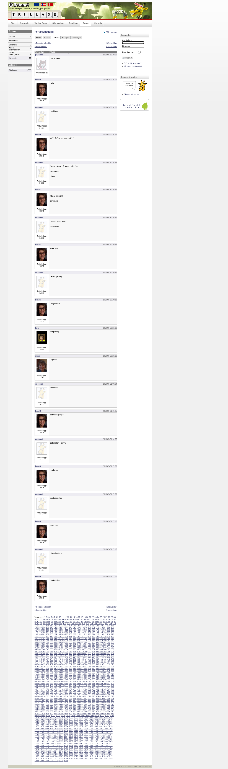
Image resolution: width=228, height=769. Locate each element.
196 (105, 632)
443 (85, 658)
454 (47, 660)
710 (62, 686)
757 (82, 690)
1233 (91, 745)
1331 (100, 758)
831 (43, 698)
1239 (42, 748)
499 (59, 664)
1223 (42, 745)
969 (89, 711)
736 (82, 688)
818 (74, 696)
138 (43, 628)
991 (93, 713)
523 (70, 666)
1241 (51, 748)
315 (78, 645)
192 (89, 632)
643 (47, 679)
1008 (87, 715)
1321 (51, 758)
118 (47, 626)
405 (101, 653)
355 (70, 649)
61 (36, 621)
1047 (42, 722)
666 (55, 681)
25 (101, 617)
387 (112, 651)
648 (66, 679)
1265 (91, 750)
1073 (91, 724)
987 (78, 713)
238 (105, 636)
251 (74, 638)
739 (93, 688)
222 (43, 636)
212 (85, 634)
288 (55, 643)
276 (89, 641)
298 (93, 643)
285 (43, 643)
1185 (91, 739)
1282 (96, 752)
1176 (46, 739)
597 (112, 673)
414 (55, 656)
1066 (56, 724)
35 (46, 619)
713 (74, 686)
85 (101, 621)
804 (101, 694)
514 (36, 666)
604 (59, 675)
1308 (66, 756)
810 (43, 696)
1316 (105, 756)
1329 (91, 758)
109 (95, 624)
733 (70, 688)
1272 (46, 752)
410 (40, 656)
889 (105, 703)
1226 (56, 745)
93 (41, 624)
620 (40, 677)
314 (74, 645)
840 (78, 698)
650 (74, 679)
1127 (42, 733)
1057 (91, 722)
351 (55, 649)
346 (36, 649)
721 (105, 686)
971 (97, 711)
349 (47, 649)
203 (51, 634)
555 (112, 668)
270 (66, 641)
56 (104, 619)
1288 (46, 754)
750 (55, 690)
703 (36, 686)
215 (97, 634)
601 (47, 675)
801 (89, 694)
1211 (61, 743)
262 (36, 641)
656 (97, 679)
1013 (112, 715)
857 (62, 700)
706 (47, 686)
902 (74, 705)
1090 (96, 726)
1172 (105, 737)
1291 (61, 754)
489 (101, 662)
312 (66, 645)
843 (89, 698)
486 (89, 662)
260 (108, 638)
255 (89, 638)
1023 (81, 718)
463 (82, 660)
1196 (66, 741)
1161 (51, 737)
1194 (56, 741)
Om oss (137, 766)
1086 (76, 726)
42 (65, 619)
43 (68, 619)
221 (40, 636)
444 (89, 658)
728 (51, 688)
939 (55, 709)
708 (55, 686)
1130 (56, 733)
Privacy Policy (120, 766)
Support (47, 38)
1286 (37, 754)
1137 (91, 733)
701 (108, 683)
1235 (100, 745)
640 (36, 679)
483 (78, 662)
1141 (110, 733)
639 (112, 677)
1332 (105, 758)
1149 (71, 735)
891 (112, 703)
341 (97, 647)
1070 (76, 724)
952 (105, 709)
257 (97, 638)
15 (73, 617)
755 (74, 690)
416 (62, 656)
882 (78, 703)
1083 (61, 726)
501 (66, 664)
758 (85, 690)
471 (112, 660)
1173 (110, 737)
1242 (56, 748)
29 (112, 617)
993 (101, 713)
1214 (76, 743)
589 (82, 673)
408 (112, 653)
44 (71, 619)
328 (47, 647)
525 (78, 666)
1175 (42, 739)
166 (70, 630)
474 (43, 662)
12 (65, 617)
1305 (51, 756)
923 (74, 707)
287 (51, 643)
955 (36, 711)
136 (36, 628)
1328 (86, 758)
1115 (61, 730)
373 (59, 651)
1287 (42, 754)
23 (95, 617)
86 (104, 621)
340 (93, 647)
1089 (91, 726)
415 (59, 656)
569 (85, 671)
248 (62, 638)
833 (51, 698)
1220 (105, 743)
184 (59, 632)
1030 (37, 720)
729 (55, 688)
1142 (37, 735)
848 (108, 698)
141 (55, 628)
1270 (37, 752)
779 (85, 692)
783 (101, 692)
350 (51, 649)
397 (70, 653)
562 (59, 671)
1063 (42, 724)
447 (101, 658)
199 (36, 634)
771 (55, 692)
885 (89, 703)
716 (85, 686)
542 (62, 668)
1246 (76, 748)
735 (78, 688)
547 (82, 668)
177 (112, 630)
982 (59, 713)
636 (101, 677)
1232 (86, 745)
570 (89, 671)
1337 (51, 760)
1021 (71, 718)
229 (70, 636)
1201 (91, 741)
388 (36, 653)
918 (55, 707)
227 (62, 636)
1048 (46, 722)
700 (105, 683)
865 (93, 700)
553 (105, 668)
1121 (91, 730)
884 (85, 703)
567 (78, 671)
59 (112, 619)
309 (55, 645)
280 (105, 641)
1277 (71, 752)
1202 (96, 741)
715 (82, 686)
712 (70, 686)
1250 (96, 748)
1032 (46, 720)
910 (105, 705)
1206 (37, 743)
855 (55, 700)
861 (78, 700)
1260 (66, 750)
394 (59, 653)
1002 (58, 715)
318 (89, 645)
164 (62, 630)
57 (106, 619)
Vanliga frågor (41, 23)
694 (82, 683)
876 (55, 703)
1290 (56, 754)
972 (101, 711)
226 (59, 636)
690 (66, 683)
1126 (37, 733)
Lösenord (126, 46)
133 (105, 626)
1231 (81, 745)
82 (93, 621)
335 (74, 647)
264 (43, 641)
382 (93, 651)
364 (105, 649)
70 (60, 621)
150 (89, 628)
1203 (100, 741)
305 (40, 645)
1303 (42, 756)
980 (51, 713)
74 (71, 621)
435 (55, 658)
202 (47, 634)
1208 (46, 743)
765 (112, 690)
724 (36, 688)
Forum (86, 23)
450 (112, 658)
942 (66, 709)
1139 (100, 733)
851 (40, 700)
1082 (56, 726)
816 (66, 696)
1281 (91, 752)
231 (78, 636)
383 (97, 651)
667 (59, 681)
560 (51, 671)
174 (101, 630)
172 (93, 630)
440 (74, 658)
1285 (110, 752)
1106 (96, 728)
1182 (76, 739)
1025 (91, 718)
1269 (110, 750)
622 (47, 677)
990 (89, 713)
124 (70, 626)
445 (93, 658)
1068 (66, 724)
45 (74, 619)
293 (74, 643)
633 (89, 677)
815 (62, 696)
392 (51, 653)
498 (55, 664)
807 (112, 694)
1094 (37, 728)
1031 (42, 720)
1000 (48, 715)
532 (105, 666)
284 (40, 643)
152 (97, 628)
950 (97, 709)
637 (105, 677)
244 (47, 638)
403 (93, 653)
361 (93, 649)
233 (85, 636)
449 (108, 658)
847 (105, 698)
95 (46, 624)
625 (59, 677)
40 (60, 619)
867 (101, 700)
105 (79, 624)
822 (89, 696)
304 (36, 645)
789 (43, 694)
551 (97, 668)
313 (70, 645)
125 (74, 626)
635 (97, 677)
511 (105, 664)
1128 (46, 733)
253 (82, 638)
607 (70, 675)
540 (55, 668)
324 (112, 645)
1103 (81, 728)
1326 (76, 758)
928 (93, 707)
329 (51, 647)
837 (66, 698)
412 (47, 656)
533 (108, 666)
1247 (81, 748)
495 (43, 664)
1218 (96, 743)
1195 (61, 741)
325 (36, 647)
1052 (66, 722)
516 (43, 666)
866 (97, 700)
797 (74, 694)
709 (59, 686)
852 (43, 700)
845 (97, 698)
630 (78, 677)
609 (78, 675)
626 (62, 677)
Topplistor (73, 23)
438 (66, 658)
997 (36, 715)
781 (93, 692)
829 (36, 698)
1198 (76, 741)
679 (105, 681)
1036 (66, 720)
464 (85, 660)
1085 (71, 726)
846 (101, 698)
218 (108, 634)
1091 (100, 726)
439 (70, 658)
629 (74, 677)
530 (97, 666)
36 (49, 619)
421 (82, 656)
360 (89, 649)
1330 (96, 758)
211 (82, 634)
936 (43, 709)
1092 (105, 726)
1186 (96, 739)
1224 (46, 745)
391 (47, 653)
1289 (51, 754)
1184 (86, 739)
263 (40, 641)
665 (51, 681)
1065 (51, 724)
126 (78, 626)
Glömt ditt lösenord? (132, 63)
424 (93, 656)
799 (82, 694)
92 (38, 624)
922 (70, 707)
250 (70, 638)
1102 (76, 728)
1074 (96, 724)
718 (93, 686)
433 (47, 658)
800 (85, 694)
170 (85, 630)
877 (59, 703)
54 (98, 619)
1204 (105, 741)
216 (101, 634)
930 (101, 707)
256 (93, 638)
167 (74, 630)
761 (97, 690)
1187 (100, 739)
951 (101, 709)
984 (66, 713)
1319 (42, 758)
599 (40, 675)
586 (70, 673)
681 (112, 681)
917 (51, 707)
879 (66, 703)
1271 (42, 752)
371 (51, 651)
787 (36, 694)
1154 (96, 735)
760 (93, 690)
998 (40, 715)
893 (40, 705)
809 (40, 696)
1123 (100, 730)
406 (105, 653)
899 (62, 705)
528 (89, 666)
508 (93, 664)
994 (105, 713)
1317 (110, 756)
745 (36, 690)
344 (108, 647)
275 (85, 641)
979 (47, 713)
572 (97, 671)
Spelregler (25, 23)
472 (36, 662)
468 (101, 660)
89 (112, 621)
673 (82, 681)
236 (97, 636)
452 (40, 660)
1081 (51, 726)
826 (105, 696)
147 (78, 628)
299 (97, 643)
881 (74, 703)
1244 (66, 748)
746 (40, 690)
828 (112, 696)
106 (83, 624)
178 (36, 632)
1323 (61, 758)
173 (97, 630)
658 (105, 679)
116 (40, 626)
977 (40, 713)
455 (51, 660)
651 (78, 679)
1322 (56, 758)
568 (82, 671)
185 (62, 632)
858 (66, 700)
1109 (110, 728)
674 (85, 681)
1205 (110, 741)
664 (47, 681)
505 (82, 664)
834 (55, 698)
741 (101, 688)
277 (93, 641)
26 (104, 617)
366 (112, 649)
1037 (71, 720)
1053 (71, 722)
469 (105, 660)
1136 (86, 733)
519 (55, 666)
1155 (100, 735)
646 (59, 679)
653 (85, 679)
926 (85, 707)
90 (115, 621)
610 (82, 675)
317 (85, 645)
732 (66, 688)
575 (108, 671)
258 (101, 638)
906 (89, 705)
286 (47, 643)
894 (43, 705)
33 (41, 619)
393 (55, 653)
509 (97, 664)
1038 (76, 720)
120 (55, 626)
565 (70, 671)
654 (89, 679)
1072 (86, 724)
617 (108, 675)
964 (70, 711)
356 (74, 649)
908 (97, 705)
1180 (66, 739)
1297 (91, 754)
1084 (66, 726)
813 (55, 696)
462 (78, 660)
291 (66, 643)
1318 (37, 758)
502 (70, 664)
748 (47, 690)
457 (59, 660)
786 (112, 692)
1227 (61, 745)
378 (78, 651)
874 (47, 703)
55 (101, 619)
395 (62, 653)
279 (101, 641)
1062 (37, 724)
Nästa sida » (112, 43)
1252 (105, 748)
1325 (71, 758)
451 (36, 660)
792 (55, 694)
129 (89, 626)
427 (105, 656)
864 (89, 700)
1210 (56, 743)
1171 (100, 737)
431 (40, 658)
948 (89, 709)
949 (93, 709)
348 (43, 649)
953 (108, 709)
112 (106, 624)
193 (93, 632)
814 (59, 696)
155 (108, 628)
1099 (61, 728)
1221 (110, 743)
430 (36, 658)
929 (97, 707)
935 (40, 709)
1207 (42, 743)
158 (40, 630)
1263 (81, 750)
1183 (81, 739)
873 (43, 703)
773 (62, 692)
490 (105, 662)
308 (51, 645)
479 (62, 662)
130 (93, 626)
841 (82, 698)
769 (47, 692)
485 (85, 662)
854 (51, 700)
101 (64, 624)
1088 (86, 726)
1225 (51, 745)
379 (82, 651)
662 (40, 681)
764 (108, 690)
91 (36, 624)
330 (55, 647)
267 (55, 641)
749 (51, 690)
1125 (110, 730)
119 (51, 626)
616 (105, 675)
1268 (105, 750)
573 (101, 671)
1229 (71, 745)
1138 (96, 733)
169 (82, 630)
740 (97, 688)
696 (89, 683)
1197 (71, 741)
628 (70, 677)
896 (51, 705)
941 (62, 709)
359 (85, 649)
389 (40, 653)
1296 (86, 754)
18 (82, 617)
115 (36, 626)
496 (47, 664)
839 (74, 698)
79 (85, 621)
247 (59, 638)
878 (62, 703)
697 (93, 683)
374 (62, 651)
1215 (81, 743)
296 (85, 643)
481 (70, 662)
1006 (78, 715)
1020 (66, 718)
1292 (66, 754)
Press (130, 766)
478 (59, 662)
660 (112, 679)
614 (97, 675)
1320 (46, 758)
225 (55, 636)
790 (47, 694)
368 (40, 651)
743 (108, 688)
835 (59, 698)
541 (59, 668)
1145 (51, 735)
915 (43, 707)
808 (36, 696)
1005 (73, 715)
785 (108, 692)
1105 (91, 728)
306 (43, 645)
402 (89, 653)
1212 (66, 743)
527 (85, 666)
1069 (71, 724)
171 (89, 630)
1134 (76, 733)
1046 (37, 722)
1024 (86, 718)
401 (85, 653)
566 (74, 671)
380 (85, 651)
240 (112, 636)
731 (62, 688)
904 (82, 705)
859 (70, 700)
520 (59, 666)
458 (62, 660)
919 (59, 707)
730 (59, 688)
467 (97, 660)
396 (66, 653)
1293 (71, 754)
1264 (86, 750)
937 (47, 709)
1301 (110, 754)
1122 (96, 730)
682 (36, 683)
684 (43, 683)
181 (47, 632)
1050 (56, 722)
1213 (71, 743)
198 (112, 632)
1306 (56, 756)
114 (114, 624)
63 (41, 621)
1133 (71, 733)
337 (82, 647)
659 (108, 679)
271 (70, 641)
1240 (46, 748)
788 (40, 694)
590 (85, 673)
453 (43, 660)
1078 (37, 726)
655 (93, 679)
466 (93, 660)
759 (89, 690)
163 (59, 630)
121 (59, 626)
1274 (56, 752)
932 (108, 707)
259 (105, 638)
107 (87, 624)
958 (47, 711)
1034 (56, 720)
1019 (61, 718)
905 (85, 705)
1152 (86, 735)
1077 (110, 724)
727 (47, 688)
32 (38, 619)
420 (78, 656)
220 (36, 636)
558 (43, 671)
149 (85, 628)
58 (109, 619)
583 (59, 673)
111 (102, 624)
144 (66, 628)
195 (101, 632)
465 (89, 660)
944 (74, 709)
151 (93, 628)
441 (78, 658)
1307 (61, 756)
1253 (110, 748)
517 (47, 666)
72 (65, 621)
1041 (91, 720)
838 (70, 698)
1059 (100, 722)
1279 (81, 752)
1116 (66, 730)
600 (43, 675)
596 (108, 673)
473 (40, 662)
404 (97, 653)
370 (47, 651)
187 (70, 632)
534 (112, 666)
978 (43, 713)
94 (44, 624)
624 (55, 677)
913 (36, 707)
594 (101, 673)
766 (36, 692)
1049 (51, 722)
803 (97, 694)
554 (108, 668)
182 (51, 632)
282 (112, 641)
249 (66, 638)
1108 (105, 728)
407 (108, 653)
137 (40, 628)
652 (82, 679)
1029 (110, 718)
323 (108, 645)
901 (70, 705)
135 (112, 626)
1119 (81, 730)
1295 (81, 754)
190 (82, 632)
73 (68, 621)
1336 (46, 760)
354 (66, 649)
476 (51, 662)
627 (66, 677)
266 (51, 641)
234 (89, 636)
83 (96, 621)
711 (66, 686)
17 (79, 617)
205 (59, 634)
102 (68, 624)
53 (96, 619)
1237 (110, 745)
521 (62, 666)
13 (68, 617)
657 (101, 679)
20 (87, 617)
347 (40, 649)
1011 (102, 715)
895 (47, 705)
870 (112, 700)
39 (57, 619)
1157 (110, 735)
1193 (51, 741)
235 (93, 636)
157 (36, 630)
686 (51, 683)
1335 (42, 760)
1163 (61, 737)
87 (106, 621)
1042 (96, 720)
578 (40, 673)
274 (82, 641)
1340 (66, 760)
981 (55, 713)
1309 (71, 756)
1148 (66, 735)
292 (70, 643)
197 (108, 632)
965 (74, 711)
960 (55, 711)
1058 (96, 722)
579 (43, 673)
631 (82, 677)
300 (101, 643)
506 (85, 664)
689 (62, 683)
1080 (46, 726)
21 (90, 617)
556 (36, 671)
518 (51, 666)
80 (87, 621)
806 (108, 694)
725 (40, 688)
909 (101, 705)
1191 (42, 741)
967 (82, 711)
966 (78, 711)
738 (89, 688)
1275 (61, 752)
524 (74, 666)
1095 (42, 728)
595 (105, 673)
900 (66, 705)
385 (105, 651)
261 (112, 638)
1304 (46, 756)
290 (62, 643)
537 (43, 668)
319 (93, 645)
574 (105, 671)
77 (79, 621)
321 (101, 645)
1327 (81, 758)
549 (89, 668)
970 (93, 711)
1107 (100, 728)
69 (57, 621)
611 (85, 675)
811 (47, 696)
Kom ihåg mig (128, 52)
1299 (100, 754)
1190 (37, 741)
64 (44, 621)
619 (36, 677)
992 (97, 713)
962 (62, 711)
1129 (51, 733)
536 (40, 668)
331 (59, 647)
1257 (51, 750)
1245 (71, 748)
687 (55, 683)
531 (101, 666)
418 (70, 656)
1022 (76, 718)
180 (43, 632)
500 (62, 664)
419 (74, 656)
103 (72, 624)
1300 (105, 754)
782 (97, 692)
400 (82, 653)
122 (62, 626)
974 (108, 711)
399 (78, 653)
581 (51, 673)
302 (108, 643)
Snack (38, 38)
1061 (110, 722)
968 (85, 711)
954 (112, 709)
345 (112, 647)
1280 (86, 752)
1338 (56, 760)
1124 (105, 730)
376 (70, 651)
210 (78, 634)
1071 (81, 724)
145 (70, 628)
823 (93, 696)
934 (36, 709)
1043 (100, 720)
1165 (71, 737)
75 (74, 621)
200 (40, 634)
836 (62, 698)
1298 (96, 754)
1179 (61, 739)
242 (40, 638)
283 (36, 643)
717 (89, 686)
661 (36, 681)
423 (89, 656)
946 (82, 709)
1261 (71, 750)
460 (70, 660)
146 (74, 628)
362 (97, 649)
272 (74, 641)
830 (40, 698)
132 (101, 626)
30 (114, 617)
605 (62, 675)
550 (93, 668)
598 (36, 675)
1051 (61, 722)
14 (71, 617)
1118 (76, 730)
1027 (100, 718)
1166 (76, 737)
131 (97, 626)
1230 (76, 745)
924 (78, 707)
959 (51, 711)
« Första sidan (41, 46)
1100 (66, 728)
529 (93, 666)
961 (59, 711)
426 (101, 656)
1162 (56, 737)
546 (78, 668)
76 (77, 621)
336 (78, 647)
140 (51, 628)
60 (115, 619)
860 (74, 700)
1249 (91, 748)
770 (51, 692)
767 (40, 692)
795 (66, 694)
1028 (105, 718)
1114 (56, 730)
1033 (51, 720)
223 (47, 636)
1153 (91, 735)
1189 (110, 739)
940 (59, 709)
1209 (51, 743)
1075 (100, 724)
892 (36, 705)
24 (98, 617)
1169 (91, 737)
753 (66, 690)
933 (112, 707)
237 (101, 636)
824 (97, 696)
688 (59, 683)
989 (85, 713)
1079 (42, 726)
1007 (82, 715)
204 (55, 634)
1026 (96, 718)
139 (47, 628)
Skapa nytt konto (131, 94)
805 (105, 694)
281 (108, 641)
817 (70, 696)
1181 (71, 739)
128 (85, 626)
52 (93, 619)
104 (76, 624)
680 (108, 681)
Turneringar (76, 38)
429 (112, 656)
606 (66, 675)
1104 (86, 728)
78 (82, 621)
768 (43, 692)
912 (112, 705)
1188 (105, 739)
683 (40, 683)
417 (66, 656)
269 (62, 641)
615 (101, 675)
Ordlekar (56, 38)
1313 (91, 756)
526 (82, 666)
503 (74, 664)
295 (82, 643)
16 (76, 617)
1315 (100, 756)
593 (97, 673)
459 (66, 660)
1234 (96, 745)
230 (74, 636)
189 (78, 632)
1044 (105, 720)
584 (62, 673)
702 (112, 683)
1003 (63, 715)
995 (108, 713)
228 (66, 636)
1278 (76, 752)
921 (66, 707)
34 (44, 619)
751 (59, 690)
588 (78, 673)
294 (78, 643)
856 (59, 700)
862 (82, 700)
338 (85, 647)
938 (51, 709)
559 (47, 671)
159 (43, 630)
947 (85, 709)
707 (51, 686)
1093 (110, 726)
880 (70, 703)
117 (43, 626)
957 (43, 711)
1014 (37, 718)
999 (43, 715)
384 (101, 651)
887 (97, 703)
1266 (96, 750)
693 (78, 683)
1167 (81, 737)
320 (97, 645)
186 (66, 632)
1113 (51, 730)
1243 (61, 748)
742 (105, 688)
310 (59, 645)
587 (74, 673)
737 (85, 688)
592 (93, 673)
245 (51, 638)
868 (105, 700)
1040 (86, 720)
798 (78, 694)
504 (78, 664)
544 (70, 668)
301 (105, 643)
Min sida (98, 23)
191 (85, 632)
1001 (53, 715)
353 (62, 649)
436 (59, 658)
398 (74, 653)
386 (108, 651)
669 (66, 681)
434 (51, 658)
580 (47, 673)
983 (62, 713)
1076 (105, 724)
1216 (86, 743)
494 (40, 664)
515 (40, 666)
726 (43, 688)
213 (89, 634)
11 (63, 617)
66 (49, 621)
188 (74, 632)
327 (43, 647)
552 (101, 668)
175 (105, 630)
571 (93, 671)
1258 (56, 750)
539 (51, 668)
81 (90, 621)
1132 (66, 733)
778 (82, 692)
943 (70, 709)
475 (47, 662)
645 (55, 679)
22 (93, 617)
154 (105, 628)
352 (59, 649)
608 (74, 675)
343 (105, 647)
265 (47, 641)
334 (70, 647)
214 (93, 634)
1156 (105, 735)
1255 (42, 750)
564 (66, 671)
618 (112, 675)
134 (108, 626)
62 (38, 621)
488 (97, 662)
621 (43, 677)
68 (55, 621)
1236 (105, 745)
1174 (37, 739)
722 (108, 686)
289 (59, 643)
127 (82, 626)
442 (82, 658)
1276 (66, 752)
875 (51, 703)
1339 (61, 760)
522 (66, 666)
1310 (76, 756)
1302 (37, 756)
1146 (56, 735)
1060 (105, 722)
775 (70, 692)
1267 (100, 750)
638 (108, 677)
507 (89, 664)
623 (51, 677)
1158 (37, 737)
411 (43, 656)
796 (70, 694)
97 (52, 624)
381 (89, 651)
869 (108, 700)
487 (93, 662)
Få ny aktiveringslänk (133, 66)
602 (51, 675)
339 (89, 647)
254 (85, 638)
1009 (92, 715)
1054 (76, 722)
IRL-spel (65, 38)
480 (66, 662)
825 (101, 696)
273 (78, 641)
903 (78, 705)
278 (97, 641)
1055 (81, 722)
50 (87, 619)
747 (43, 690)
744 (112, 688)
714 (78, 686)
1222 (37, 745)
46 (77, 619)
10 (60, 617)
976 (36, 713)
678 (101, 681)
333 (66, 647)
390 (43, 653)
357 (78, 649)
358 (82, 649)
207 (66, 634)
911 (108, 705)
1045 (110, 720)
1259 (61, 750)
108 (91, 624)
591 (89, 673)
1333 (110, 758)
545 (74, 668)
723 (112, 686)
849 (112, 698)
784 (105, 692)
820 (82, 696)
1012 (107, 715)
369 (43, 651)
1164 (66, 737)
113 (110, 624)
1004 (68, 715)
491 (108, 662)
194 (97, 632)
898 (59, 705)
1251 (100, 748)
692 (74, 683)
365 (108, 649)
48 (82, 619)
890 (108, 703)
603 (55, 675)
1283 (100, 752)
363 (101, 649)
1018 (56, 718)
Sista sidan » (111, 46)
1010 (97, 715)
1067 (61, 724)
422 (85, 656)
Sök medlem (58, 23)
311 (62, 645)
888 (101, 703)
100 (60, 624)
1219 (100, 743)
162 (55, 630)
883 (82, 703)
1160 (46, 737)
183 (55, 632)
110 (98, 624)
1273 (51, 752)
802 (93, 694)
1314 (96, 756)
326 (40, 647)
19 (85, 617)
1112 (46, 730)
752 (62, 690)
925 (82, 707)
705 (43, 686)
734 (74, 688)
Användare (127, 40)
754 (70, 690)
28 (109, 617)
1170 (96, 737)
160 (47, 630)
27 (106, 617)
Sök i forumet (111, 32)
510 (101, 664)
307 (47, 645)
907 (93, 705)
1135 (81, 733)
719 (97, 686)
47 (79, 619)
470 (108, 660)
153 (101, 628)
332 (62, 647)
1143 (42, 735)
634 (93, 677)
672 (78, 681)
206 (62, 634)
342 (101, 647)
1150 (76, 735)
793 (59, 694)
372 (55, 651)
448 (105, 658)
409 (36, 656)
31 (36, 619)
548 (85, 668)
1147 (61, 735)
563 (62, 671)
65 (46, 621)
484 (82, 662)
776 (74, 692)
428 (108, 656)
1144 (46, 735)
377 (74, 651)
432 (43, 658)
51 (90, 619)
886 (93, 703)
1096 (46, 728)
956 (40, 711)
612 (89, 675)
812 (51, 696)
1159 (42, 737)
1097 (51, 728)
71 (63, 621)
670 (70, 681)
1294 (76, 754)
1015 (42, 718)
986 (74, 713)
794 (62, 694)
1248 (86, 748)
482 (74, 662)
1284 (105, 752)
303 (112, 643)
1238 (37, 748)
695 (85, 683)
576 (112, 671)
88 (109, 621)
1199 (81, 741)
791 (51, 694)
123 (66, 626)
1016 (46, 718)
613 (93, 675)
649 (70, 679)
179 (40, 632)
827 (108, 696)
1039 (81, 720)
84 (98, 621)
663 (43, 681)
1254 (37, 750)
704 (40, 686)
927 (89, 707)
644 (51, 679)
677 (97, 681)
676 (93, 681)
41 (63, 619)
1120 (86, 730)
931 (105, 707)
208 (70, 634)
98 (55, 624)
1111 (42, 730)
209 (74, 634)
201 (43, 634)
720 (101, 686)
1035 (61, 720)
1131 (61, 733)
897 (55, 705)
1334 (37, 760)
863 (85, 700)
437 (62, 658)
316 (82, 645)
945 (78, 709)
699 (101, 683)
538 (47, 668)
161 (51, 630)
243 (43, 638)
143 (62, 628)
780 (89, 692)
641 (40, 679)
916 (47, 707)
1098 (56, 728)
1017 (51, 718)
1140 (105, 733)
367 (36, 651)
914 (40, 707)
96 (49, 624)
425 (97, 656)
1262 (76, 750)
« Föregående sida (43, 43)
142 (59, 628)
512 (108, 664)
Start (13, 23)
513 (112, 664)
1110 (37, 730)
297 (89, 643)
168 (78, 630)
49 (85, 619)
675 (89, 681)
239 (108, 636)
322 (105, 645)
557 (40, 671)
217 (105, 634)
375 (66, 651)
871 (36, 703)
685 (47, 683)
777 (78, 692)
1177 (51, 739)
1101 (71, 728)
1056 (86, 722)
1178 (56, 739)
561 (55, 671)
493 (36, 664)
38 (55, 619)
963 (66, 711)
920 (62, 707)
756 (78, 690)
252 (78, 638)
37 (52, 619)
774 (66, 692)
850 (36, 700)
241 (36, 638)
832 (47, 698)
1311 (81, 756)
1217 (91, 743)
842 (85, 698)
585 (66, 673)
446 (97, 658)
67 (52, 621)
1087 (81, 726)
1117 (71, 730)
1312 (86, 756)
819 (78, 696)
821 (85, 696)
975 (112, 711)
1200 (86, 741)
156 (112, 628)
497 (51, 664)
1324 (66, 758)
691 (70, 683)
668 (62, 681)
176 (108, 630)
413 (51, 656)
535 (36, 668)
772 (59, 692)
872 (40, 703)
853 (47, 700)
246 (55, 638)
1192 (46, 741)
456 (55, 660)
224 (51, 636)
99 (57, 624)
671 (74, 681)
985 (70, 713)
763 (105, 690)
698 (97, 683)
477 (55, 662)
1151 (81, 735)
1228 (66, 745)
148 (82, 628)
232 (82, 636)
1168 (86, 737)
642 (43, 679)
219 (112, 634)
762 (101, 690)
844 (93, 698)
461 (74, 660)
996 (112, 713)
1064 (46, 724)
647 (62, 679)
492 (112, 662)
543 (66, 668)
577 (36, 673)
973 (105, 711)
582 (55, 673)
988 (82, 713)
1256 (46, 750)
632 (85, 677)
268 (59, 641)
